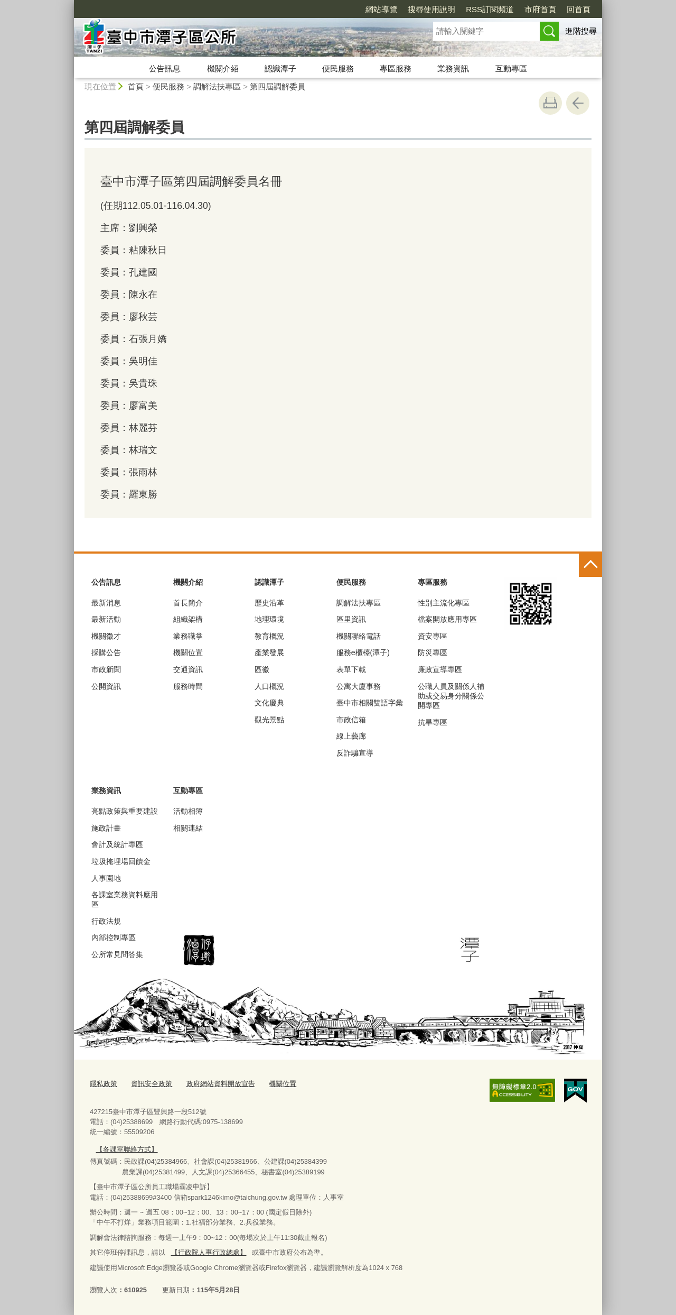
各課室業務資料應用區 (124, 899)
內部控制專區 (113, 937)
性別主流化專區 (444, 603)
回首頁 (578, 9)
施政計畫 (106, 828)
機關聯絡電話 (358, 636)
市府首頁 (540, 9)
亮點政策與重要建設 (124, 811)
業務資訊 (453, 68)
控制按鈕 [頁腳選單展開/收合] (590, 565)
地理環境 (269, 619)
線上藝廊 (351, 736)
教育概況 (269, 636)
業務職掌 (188, 636)
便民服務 (338, 68)
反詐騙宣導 (354, 753)
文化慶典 (269, 702)
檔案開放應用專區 (447, 619)
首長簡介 (188, 603)
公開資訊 (106, 686)
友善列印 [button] (550, 103)
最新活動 (106, 619)
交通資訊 (188, 669)
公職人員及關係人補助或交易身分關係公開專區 (451, 696)
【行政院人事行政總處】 (208, 1252)
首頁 (136, 86)
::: (69, 4)
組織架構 (188, 619)
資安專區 (432, 636)
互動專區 (511, 68)
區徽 (262, 669)
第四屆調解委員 (277, 86)
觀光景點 (269, 719)
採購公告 (106, 652)
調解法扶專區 (217, 86)
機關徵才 (106, 636)
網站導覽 (381, 9)
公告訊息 (165, 68)
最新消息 (106, 603)
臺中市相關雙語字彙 (369, 702)
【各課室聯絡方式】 (126, 1149)
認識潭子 (280, 68)
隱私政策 (103, 1084)
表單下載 (351, 669)
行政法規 (106, 921)
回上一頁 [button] (577, 103)
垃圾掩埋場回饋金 (121, 861)
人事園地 (106, 878)
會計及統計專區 (117, 844)
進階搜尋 (581, 30)
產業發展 (269, 652)
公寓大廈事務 (358, 686)
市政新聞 (106, 669)
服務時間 (188, 686)
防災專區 (432, 652)
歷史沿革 (269, 603)
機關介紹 (223, 68)
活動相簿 (188, 811)
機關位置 (188, 652)
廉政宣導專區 (440, 669)
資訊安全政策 (151, 1084)
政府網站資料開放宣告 (220, 1084)
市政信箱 (351, 719)
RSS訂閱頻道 (490, 9)
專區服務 (395, 68)
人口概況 (269, 686)
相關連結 (188, 828)
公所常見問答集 (117, 954)
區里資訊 (351, 619)
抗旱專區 (432, 722)
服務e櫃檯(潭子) (363, 652)
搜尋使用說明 (431, 9)
